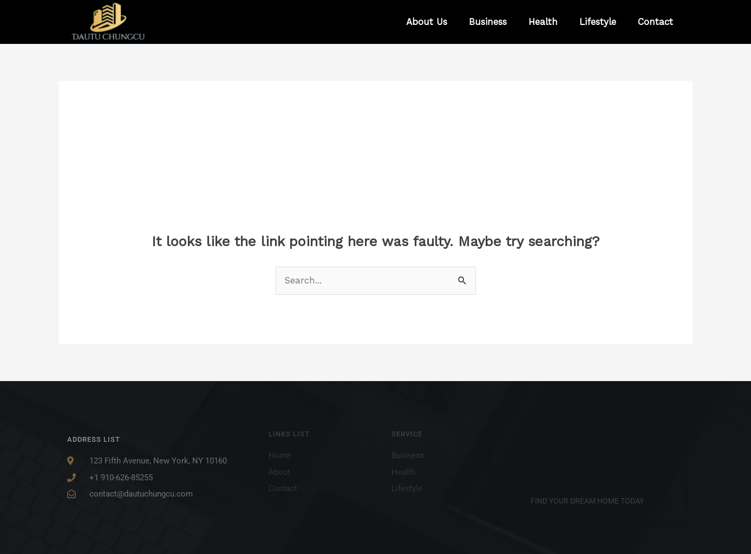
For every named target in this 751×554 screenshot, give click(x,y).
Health (543, 21)
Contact (655, 21)
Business (488, 21)
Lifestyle (597, 21)
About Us (426, 21)
